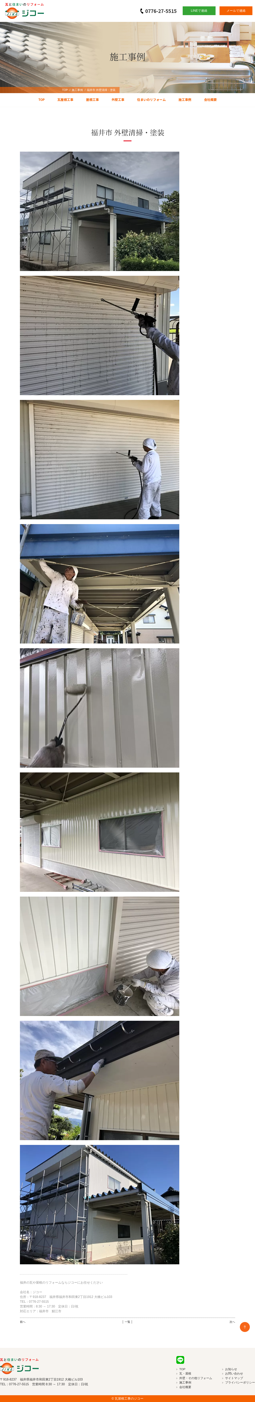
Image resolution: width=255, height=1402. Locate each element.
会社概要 (210, 99)
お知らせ (231, 1369)
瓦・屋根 (185, 1373)
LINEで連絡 (199, 10)
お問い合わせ (234, 1373)
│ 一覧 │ (127, 1321)
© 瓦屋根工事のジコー (127, 1398)
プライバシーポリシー (240, 1382)
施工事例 (77, 90)
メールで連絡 (236, 10)
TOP (65, 90)
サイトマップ (234, 1378)
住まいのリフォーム (151, 99)
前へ (23, 1321)
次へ (232, 1321)
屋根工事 (92, 99)
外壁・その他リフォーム (195, 1378)
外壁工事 (118, 99)
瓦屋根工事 (65, 99)
